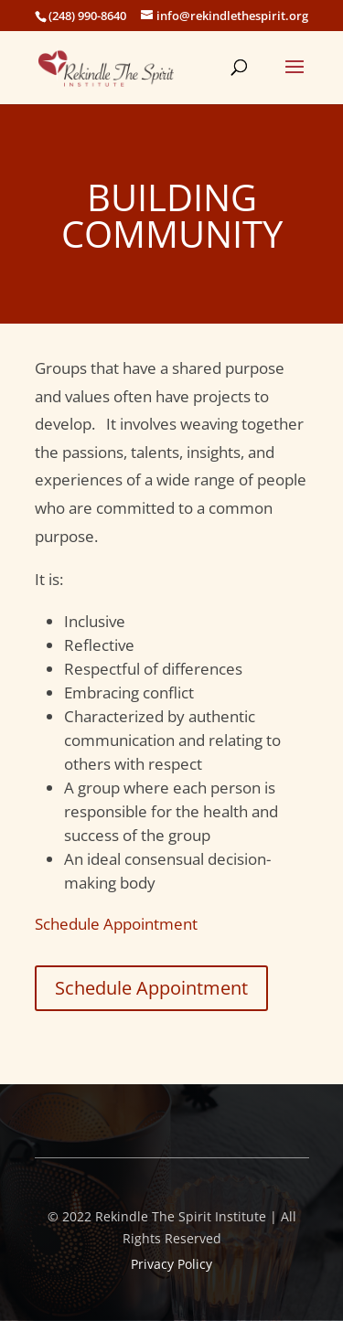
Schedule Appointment (116, 923)
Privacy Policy (171, 1264)
